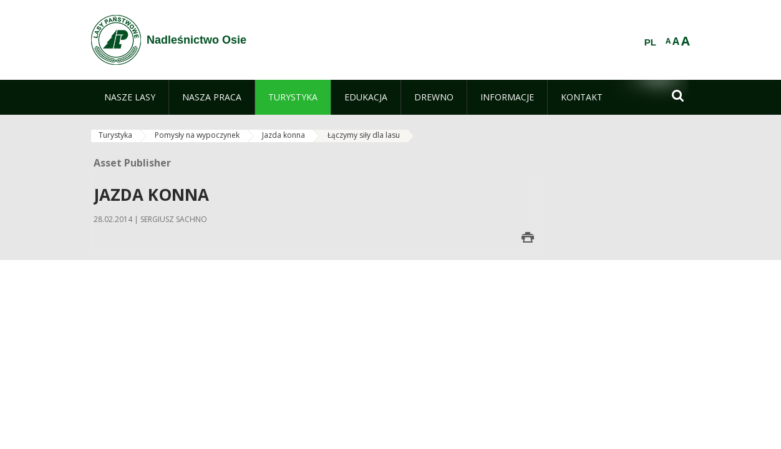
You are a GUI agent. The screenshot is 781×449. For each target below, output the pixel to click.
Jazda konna (283, 135)
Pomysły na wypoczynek (197, 135)
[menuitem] (129, 97)
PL (650, 42)
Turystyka (115, 135)
